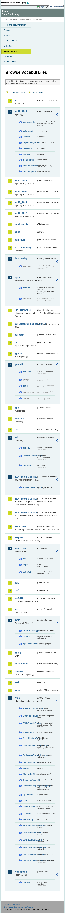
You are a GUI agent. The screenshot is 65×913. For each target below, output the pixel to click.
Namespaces (10, 61)
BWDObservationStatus (30, 708)
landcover (20, 548)
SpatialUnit (28, 795)
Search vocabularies (17, 92)
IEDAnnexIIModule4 (26, 512)
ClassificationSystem (30, 738)
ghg (17, 407)
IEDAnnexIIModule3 (26, 498)
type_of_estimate (30, 166)
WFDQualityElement (30, 840)
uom (17, 690)
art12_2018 (21, 180)
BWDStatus (28, 732)
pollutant (27, 465)
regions (26, 636)
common (20, 239)
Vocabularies (10, 51)
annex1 (26, 448)
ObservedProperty (30, 780)
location (27, 137)
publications (22, 663)
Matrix (26, 768)
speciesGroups (30, 644)
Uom (25, 800)
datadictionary (23, 247)
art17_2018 (21, 213)
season (26, 154)
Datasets (8, 30)
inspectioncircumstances (30, 456)
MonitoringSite (30, 774)
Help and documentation (15, 25)
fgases (18, 353)
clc (24, 559)
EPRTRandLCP (23, 310)
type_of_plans (29, 171)
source (26, 386)
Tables (7, 35)
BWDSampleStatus (30, 723)
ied (16, 437)
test (17, 682)
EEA (16, 2)
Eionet (15, 19)
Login (42, 7)
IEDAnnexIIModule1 (26, 476)
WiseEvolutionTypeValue (30, 854)
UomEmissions (30, 806)
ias (16, 429)
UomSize (27, 814)
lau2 (17, 590)
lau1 (17, 582)
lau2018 (19, 598)
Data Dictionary (25, 19)
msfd (17, 620)
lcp (16, 609)
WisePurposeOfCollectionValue (30, 860)
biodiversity (21, 224)
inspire (19, 537)
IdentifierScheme (30, 762)
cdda (17, 232)
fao (16, 342)
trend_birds (28, 160)
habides (19, 418)
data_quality (28, 131)
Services (8, 56)
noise (18, 652)
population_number (30, 142)
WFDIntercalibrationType (30, 825)
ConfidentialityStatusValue (30, 745)
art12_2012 (21, 111)
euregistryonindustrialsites (26, 324)
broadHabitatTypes (30, 630)
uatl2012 (27, 572)
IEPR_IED (20, 526)
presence (27, 148)
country (26, 882)
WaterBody (28, 819)
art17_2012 (21, 202)
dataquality (21, 258)
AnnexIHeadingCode (30, 487)
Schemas (8, 46)
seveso (19, 671)
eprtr (17, 277)
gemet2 (19, 364)
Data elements (10, 40)
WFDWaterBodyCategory (30, 847)
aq (16, 100)
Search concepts (38, 92)
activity (26, 288)
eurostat (19, 334)
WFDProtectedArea (30, 832)
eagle (25, 564)
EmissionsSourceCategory (30, 755)
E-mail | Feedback (12, 904)
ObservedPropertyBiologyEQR (30, 785)
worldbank (21, 871)
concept (27, 372)
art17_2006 (21, 191)
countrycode (29, 122)
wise (17, 698)
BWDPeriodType (30, 716)
